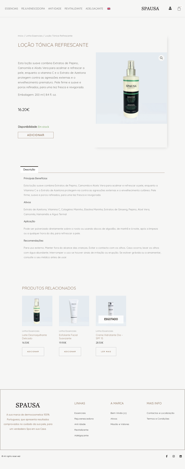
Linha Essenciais (34, 35)
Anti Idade (54, 8)
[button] (161, 58)
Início (20, 35)
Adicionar (35, 135)
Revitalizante (73, 8)
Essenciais (11, 8)
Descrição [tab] (29, 169)
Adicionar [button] (33, 352)
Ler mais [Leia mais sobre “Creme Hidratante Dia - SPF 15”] (106, 352)
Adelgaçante (94, 8)
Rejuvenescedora (33, 8)
